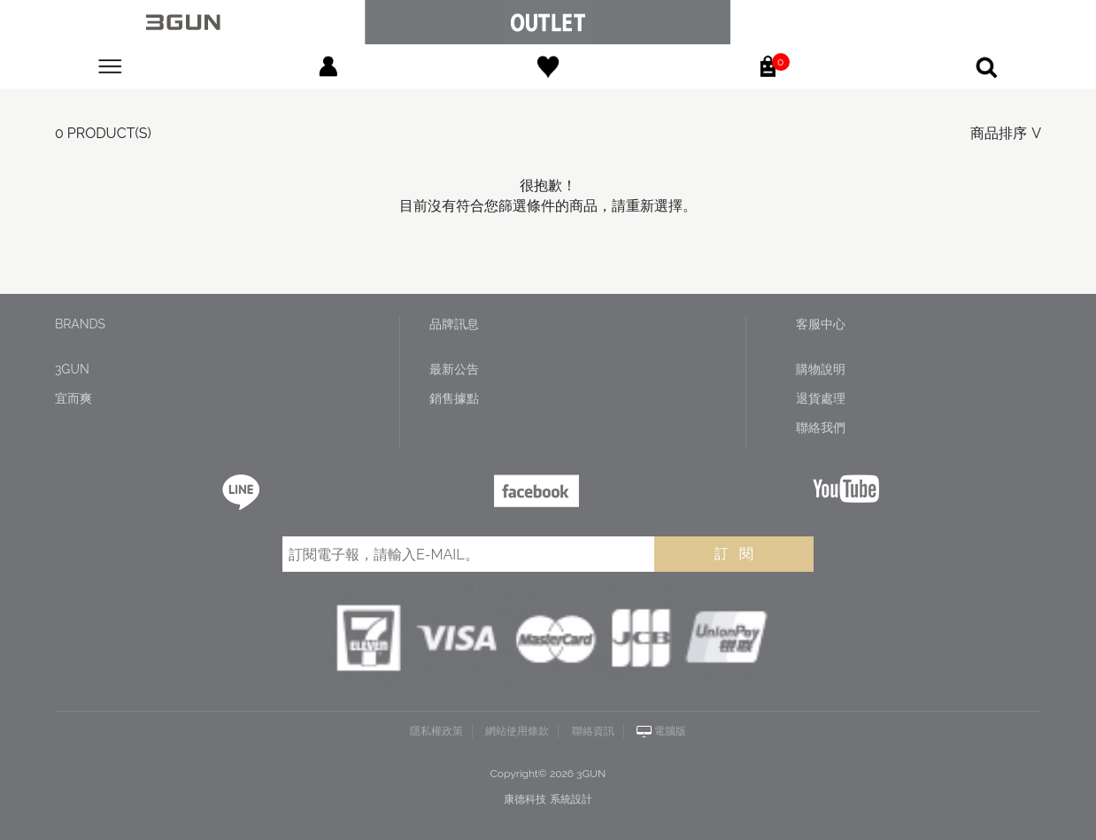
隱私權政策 (436, 731)
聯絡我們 (820, 427)
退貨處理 (820, 398)
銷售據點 (454, 398)
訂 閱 (733, 553)
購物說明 (820, 369)
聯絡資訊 (593, 731)
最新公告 (454, 369)
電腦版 (670, 731)
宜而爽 (73, 398)
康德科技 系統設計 (547, 799)
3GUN (72, 369)
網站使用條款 (517, 731)
